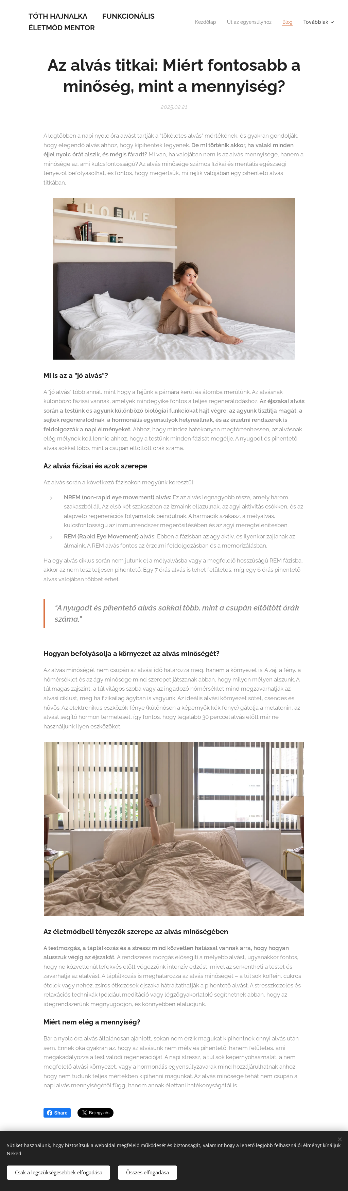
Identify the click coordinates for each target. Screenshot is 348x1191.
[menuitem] (202, 22)
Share (57, 1113)
